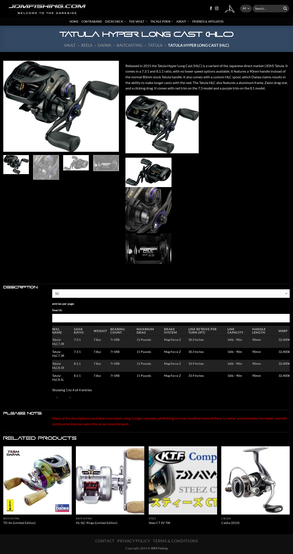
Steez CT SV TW (159, 523)
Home (74, 21)
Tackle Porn (161, 21)
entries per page (63, 304)
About (182, 21)
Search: (57, 310)
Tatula (155, 45)
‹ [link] (56, 397)
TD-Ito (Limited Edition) (19, 523)
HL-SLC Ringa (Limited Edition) (96, 523)
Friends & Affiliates (207, 21)
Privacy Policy (133, 540)
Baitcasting (130, 45)
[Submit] (285, 8)
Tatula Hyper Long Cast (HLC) (198, 45)
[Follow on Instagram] (216, 9)
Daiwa (104, 45)
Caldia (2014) (230, 523)
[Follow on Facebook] (211, 9)
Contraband (91, 21)
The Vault (138, 21)
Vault (70, 45)
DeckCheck (115, 21)
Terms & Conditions (175, 540)
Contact (105, 540)
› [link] (70, 397)
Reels (86, 45)
